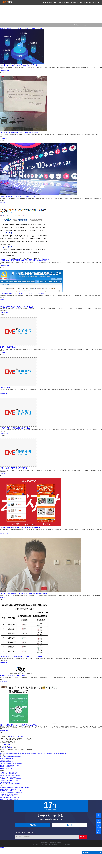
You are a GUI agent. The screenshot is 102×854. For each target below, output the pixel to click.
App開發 (66, 2)
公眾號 (8, 756)
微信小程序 (73, 2)
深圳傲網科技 (54, 848)
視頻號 (5, 756)
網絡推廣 (50, 756)
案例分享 (91, 2)
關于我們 (97, 2)
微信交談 (69, 829)
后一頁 (20, 739)
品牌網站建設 (62, 756)
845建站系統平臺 (66, 848)
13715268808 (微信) (7, 751)
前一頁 (12, 739)
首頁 (44, 2)
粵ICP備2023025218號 (38, 848)
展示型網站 (45, 756)
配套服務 (79, 2)
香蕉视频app (3, 851)
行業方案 (85, 2)
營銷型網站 (22, 756)
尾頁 (23, 739)
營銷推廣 (55, 2)
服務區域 (85, 28)
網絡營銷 (12, 756)
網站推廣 (27, 756)
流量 (41, 756)
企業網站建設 (56, 756)
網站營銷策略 (36, 756)
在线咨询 (87, 852)
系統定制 (61, 2)
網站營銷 (31, 756)
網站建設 (49, 2)
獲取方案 (83, 840)
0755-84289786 (6, 748)
